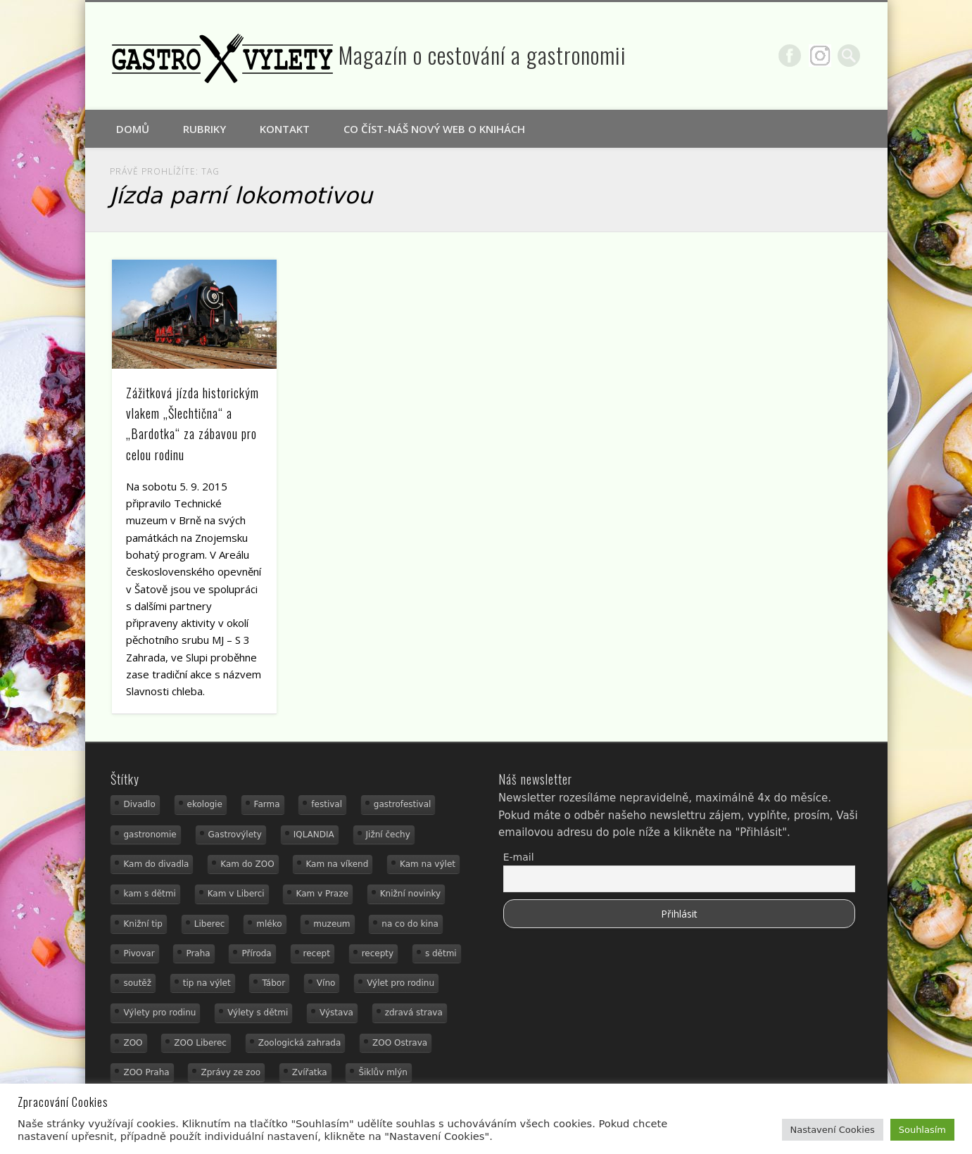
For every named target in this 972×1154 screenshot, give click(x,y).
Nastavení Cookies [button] (832, 1129)
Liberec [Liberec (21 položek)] (209, 924)
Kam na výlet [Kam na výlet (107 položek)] (427, 864)
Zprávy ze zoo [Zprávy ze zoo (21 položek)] (230, 1072)
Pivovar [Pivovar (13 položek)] (138, 953)
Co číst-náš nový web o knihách (434, 129)
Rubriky (204, 129)
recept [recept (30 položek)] (316, 953)
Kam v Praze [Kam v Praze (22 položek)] (322, 894)
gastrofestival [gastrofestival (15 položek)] (402, 804)
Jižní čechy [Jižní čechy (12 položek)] (388, 834)
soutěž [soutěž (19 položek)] (137, 983)
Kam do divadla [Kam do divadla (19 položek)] (156, 864)
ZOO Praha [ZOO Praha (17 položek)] (146, 1072)
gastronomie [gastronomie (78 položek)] (149, 834)
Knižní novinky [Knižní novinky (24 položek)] (410, 894)
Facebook (789, 55)
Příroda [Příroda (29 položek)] (256, 953)
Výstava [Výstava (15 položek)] (336, 1012)
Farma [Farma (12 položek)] (267, 804)
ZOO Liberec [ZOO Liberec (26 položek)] (200, 1043)
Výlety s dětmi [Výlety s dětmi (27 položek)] (257, 1012)
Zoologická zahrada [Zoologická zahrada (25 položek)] (299, 1043)
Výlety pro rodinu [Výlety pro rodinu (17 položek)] (159, 1012)
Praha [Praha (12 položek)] (198, 953)
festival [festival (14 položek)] (326, 804)
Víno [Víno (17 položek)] (326, 983)
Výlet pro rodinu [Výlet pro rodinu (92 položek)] (400, 983)
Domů (132, 129)
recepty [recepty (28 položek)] (377, 953)
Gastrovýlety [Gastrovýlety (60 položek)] (235, 834)
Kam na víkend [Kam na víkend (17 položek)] (336, 864)
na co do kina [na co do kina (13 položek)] (409, 924)
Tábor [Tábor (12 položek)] (273, 983)
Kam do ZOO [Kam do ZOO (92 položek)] (247, 864)
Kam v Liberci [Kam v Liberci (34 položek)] (236, 894)
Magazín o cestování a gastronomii (482, 54)
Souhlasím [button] (922, 1129)
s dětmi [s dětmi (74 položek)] (441, 953)
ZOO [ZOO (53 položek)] (132, 1043)
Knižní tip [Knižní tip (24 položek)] (143, 924)
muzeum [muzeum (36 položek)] (331, 924)
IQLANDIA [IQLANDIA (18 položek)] (314, 834)
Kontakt (285, 129)
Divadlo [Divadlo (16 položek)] (139, 804)
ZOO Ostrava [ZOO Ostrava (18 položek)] (399, 1043)
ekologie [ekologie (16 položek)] (204, 804)
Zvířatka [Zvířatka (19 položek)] (309, 1072)
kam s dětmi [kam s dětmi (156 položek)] (149, 894)
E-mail (518, 857)
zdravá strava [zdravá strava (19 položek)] (414, 1012)
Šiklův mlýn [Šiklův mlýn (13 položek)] (383, 1072)
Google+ (820, 55)
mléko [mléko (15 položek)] (269, 924)
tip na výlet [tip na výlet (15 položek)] (207, 983)
